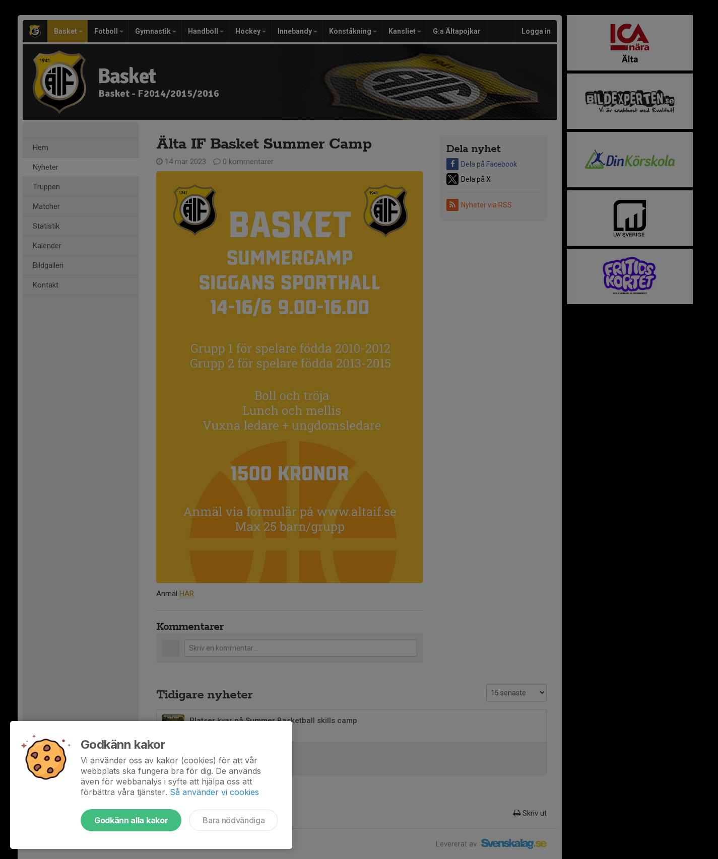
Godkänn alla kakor (131, 820)
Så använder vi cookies (214, 792)
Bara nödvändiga (234, 820)
